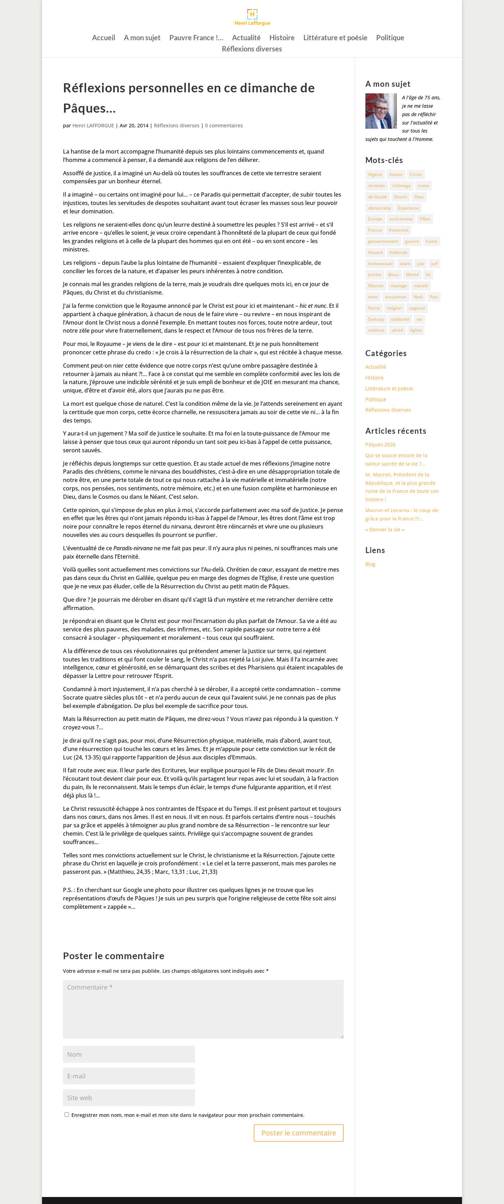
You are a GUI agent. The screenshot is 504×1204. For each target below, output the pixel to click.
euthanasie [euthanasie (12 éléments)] (401, 219)
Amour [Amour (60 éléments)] (396, 174)
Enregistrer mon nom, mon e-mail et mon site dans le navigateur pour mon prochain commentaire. (187, 1115)
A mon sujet (142, 38)
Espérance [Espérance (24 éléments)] (408, 208)
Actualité (246, 38)
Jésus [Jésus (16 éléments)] (393, 274)
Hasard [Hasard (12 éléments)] (375, 252)
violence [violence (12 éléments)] (376, 330)
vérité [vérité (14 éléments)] (397, 330)
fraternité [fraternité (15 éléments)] (398, 230)
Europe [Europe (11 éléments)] (375, 219)
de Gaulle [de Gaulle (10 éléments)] (377, 197)
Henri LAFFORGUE (93, 125)
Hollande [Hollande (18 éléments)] (398, 252)
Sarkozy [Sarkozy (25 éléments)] (376, 319)
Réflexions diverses (252, 49)
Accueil (103, 38)
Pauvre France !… (196, 38)
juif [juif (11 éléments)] (434, 264)
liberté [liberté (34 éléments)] (412, 274)
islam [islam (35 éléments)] (405, 264)
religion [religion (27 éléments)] (394, 308)
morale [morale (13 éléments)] (421, 286)
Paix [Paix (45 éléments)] (434, 297)
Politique (390, 38)
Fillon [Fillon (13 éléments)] (425, 219)
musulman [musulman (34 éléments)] (396, 297)
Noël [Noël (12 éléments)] (418, 297)
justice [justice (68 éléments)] (375, 274)
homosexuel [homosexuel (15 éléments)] (380, 264)
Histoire (282, 38)
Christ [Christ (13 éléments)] (416, 174)
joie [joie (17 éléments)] (420, 264)
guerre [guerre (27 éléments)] (412, 241)
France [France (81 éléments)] (375, 230)
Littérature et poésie (335, 38)
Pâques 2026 (380, 444)
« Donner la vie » (384, 529)
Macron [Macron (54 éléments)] (376, 286)
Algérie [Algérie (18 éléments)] (375, 174)
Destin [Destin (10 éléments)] (400, 197)
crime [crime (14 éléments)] (423, 186)
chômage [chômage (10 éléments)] (401, 186)
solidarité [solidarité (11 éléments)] (400, 319)
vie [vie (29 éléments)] (419, 319)
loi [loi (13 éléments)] (428, 274)
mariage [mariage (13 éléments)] (399, 286)
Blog (370, 564)
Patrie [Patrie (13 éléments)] (374, 308)
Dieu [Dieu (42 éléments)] (419, 197)
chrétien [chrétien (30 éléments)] (376, 186)
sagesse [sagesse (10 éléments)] (417, 308)
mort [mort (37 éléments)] (373, 297)
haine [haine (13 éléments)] (432, 241)
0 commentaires (224, 125)
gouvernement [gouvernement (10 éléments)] (383, 241)
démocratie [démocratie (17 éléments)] (379, 208)
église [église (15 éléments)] (416, 330)
